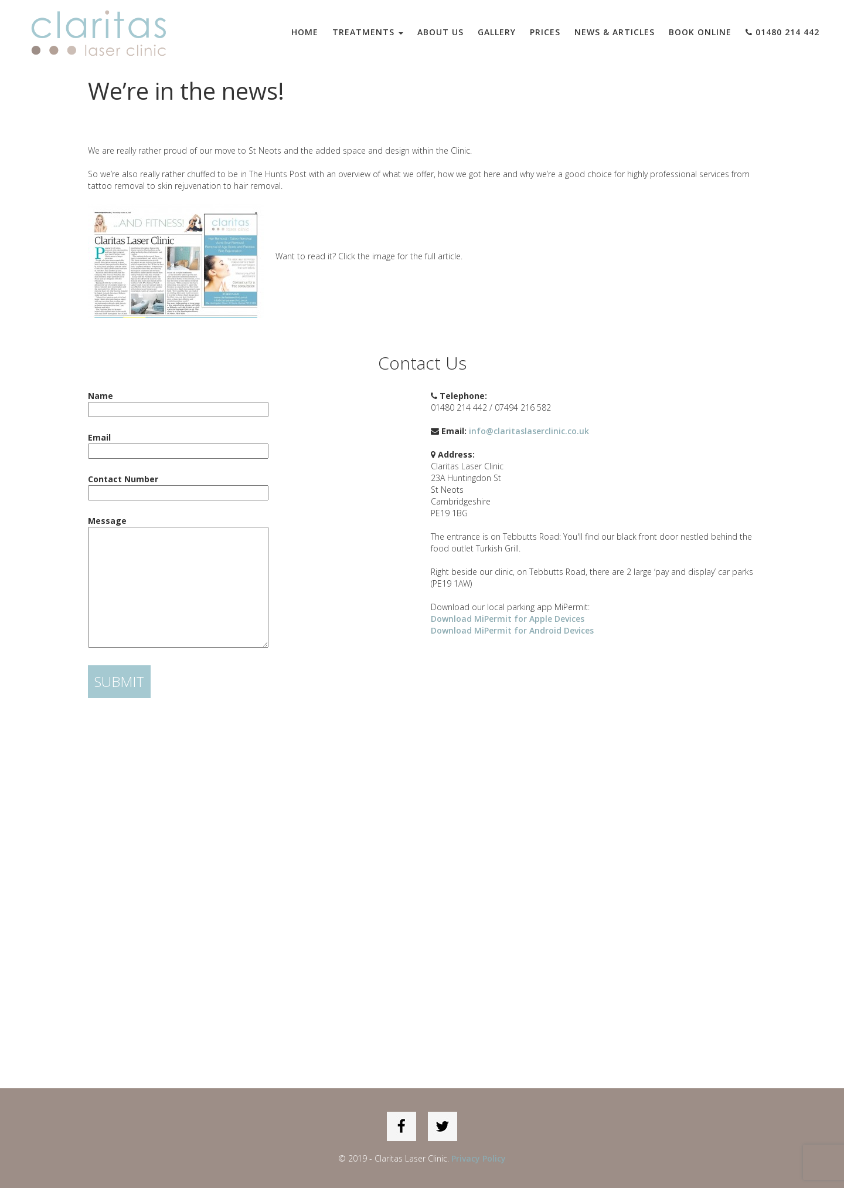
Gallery (497, 32)
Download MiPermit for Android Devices (512, 630)
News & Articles (614, 32)
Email (178, 444)
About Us (440, 32)
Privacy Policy (478, 1158)
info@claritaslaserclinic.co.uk (529, 430)
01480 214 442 (782, 32)
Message (178, 582)
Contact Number (178, 485)
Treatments (367, 32)
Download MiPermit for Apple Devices (507, 618)
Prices (545, 32)
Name (178, 402)
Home (304, 32)
